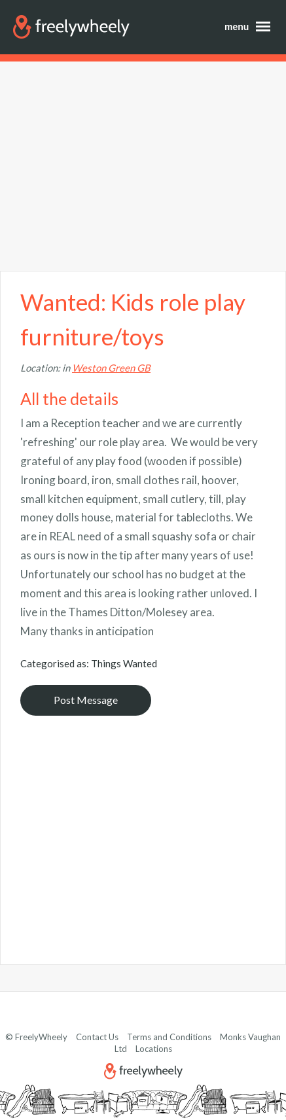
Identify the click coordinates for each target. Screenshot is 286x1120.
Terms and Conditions (169, 1037)
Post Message (86, 699)
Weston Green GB (111, 368)
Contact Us (97, 1037)
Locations (153, 1048)
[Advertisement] (143, 166)
